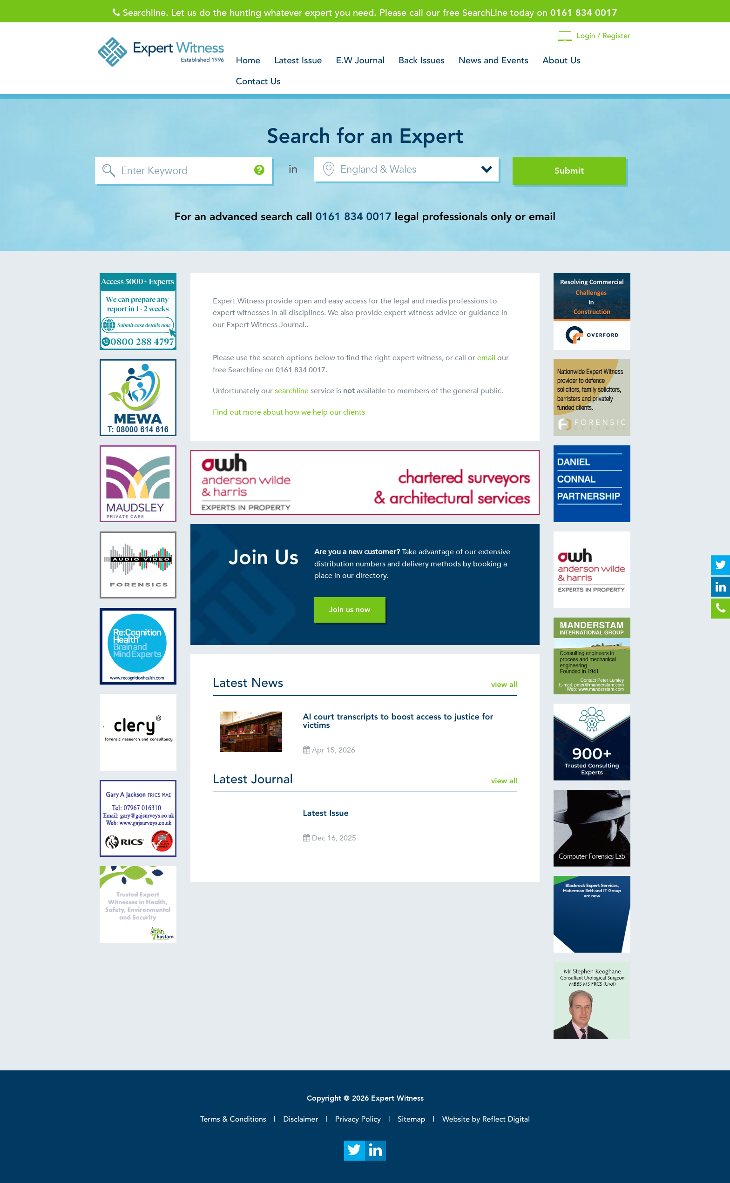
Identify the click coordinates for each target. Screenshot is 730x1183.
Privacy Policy (358, 1119)
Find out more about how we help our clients (290, 412)
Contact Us (258, 82)
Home (248, 61)
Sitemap (411, 1119)
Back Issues (422, 61)
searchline (293, 391)
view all (504, 684)
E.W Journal (360, 61)
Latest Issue (298, 61)
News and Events (493, 61)
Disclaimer (300, 1119)
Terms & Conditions (233, 1119)
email (486, 358)
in (293, 169)
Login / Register (594, 36)
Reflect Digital (506, 1119)
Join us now (350, 610)
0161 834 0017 (354, 217)
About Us (561, 61)
